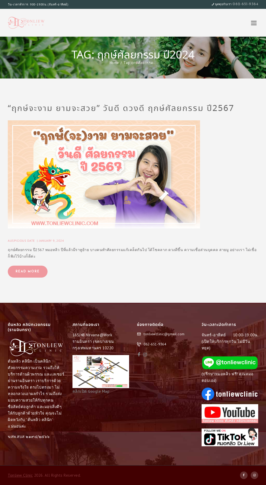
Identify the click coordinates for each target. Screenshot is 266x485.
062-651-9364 (245, 4)
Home (114, 62)
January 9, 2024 (51, 240)
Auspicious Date (21, 240)
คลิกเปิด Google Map (91, 391)
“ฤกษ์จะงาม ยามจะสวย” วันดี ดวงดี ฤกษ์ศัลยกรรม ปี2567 (121, 109)
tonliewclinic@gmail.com (164, 334)
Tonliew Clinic (20, 475)
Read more (28, 271)
